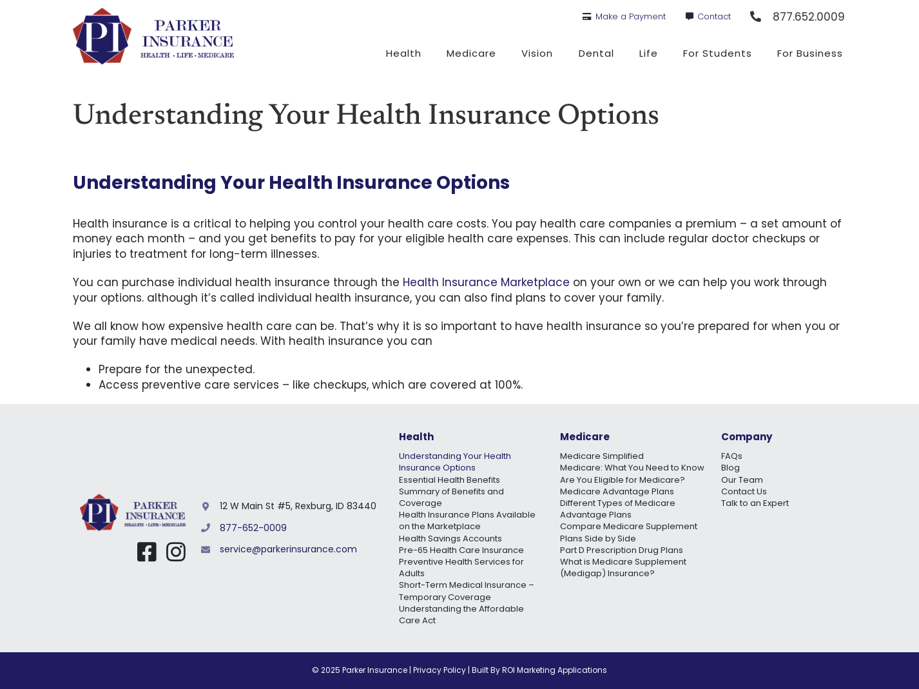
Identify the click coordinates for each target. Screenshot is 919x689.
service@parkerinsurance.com (288, 549)
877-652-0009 (253, 527)
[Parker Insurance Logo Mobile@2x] (133, 499)
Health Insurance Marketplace (486, 282)
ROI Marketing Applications (554, 670)
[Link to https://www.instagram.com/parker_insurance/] (176, 552)
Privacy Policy (439, 670)
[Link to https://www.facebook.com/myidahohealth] (147, 552)
